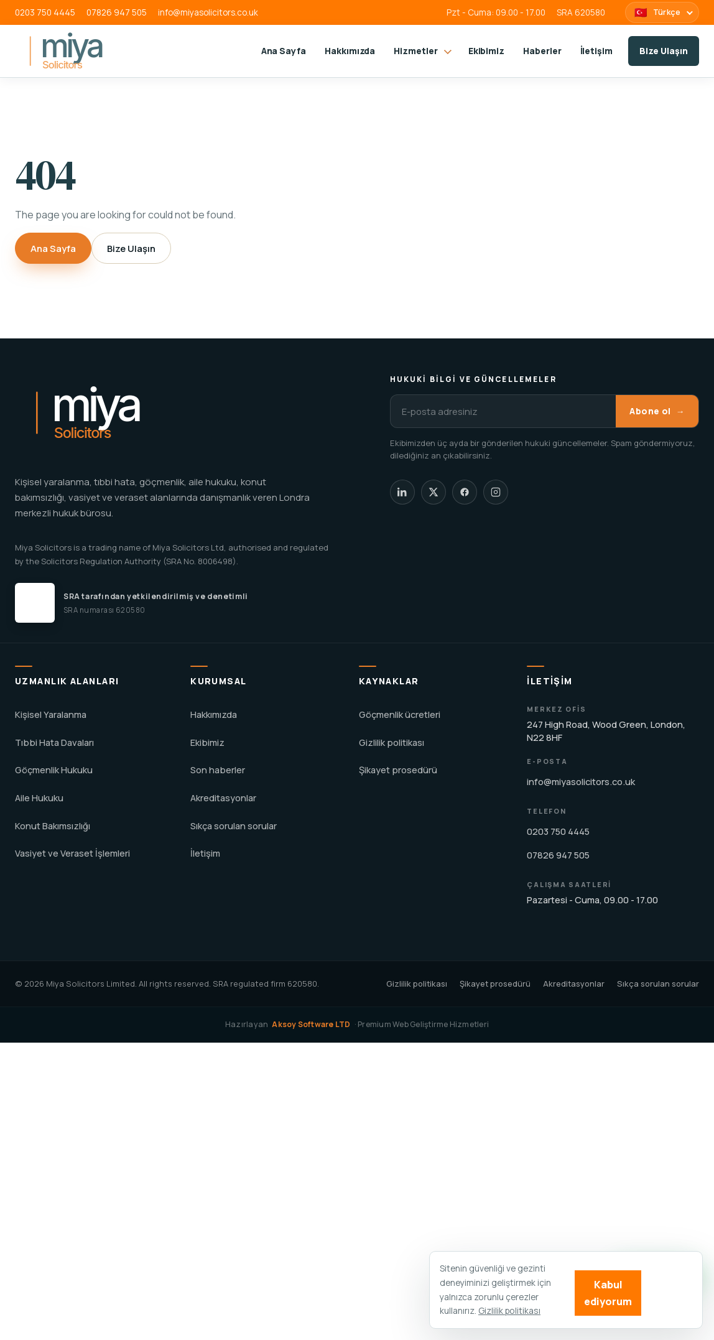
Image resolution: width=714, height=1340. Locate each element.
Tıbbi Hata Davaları (54, 742)
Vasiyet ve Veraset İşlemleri (72, 853)
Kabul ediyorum (608, 1293)
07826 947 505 (116, 12)
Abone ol (657, 411)
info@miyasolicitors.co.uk (208, 12)
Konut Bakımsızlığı (52, 826)
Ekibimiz (486, 51)
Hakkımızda (350, 51)
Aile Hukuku (39, 798)
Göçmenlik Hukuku (54, 770)
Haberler (542, 51)
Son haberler (217, 770)
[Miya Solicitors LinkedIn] (402, 492)
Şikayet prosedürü (398, 770)
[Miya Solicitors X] (433, 492)
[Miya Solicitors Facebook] (464, 492)
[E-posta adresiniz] (503, 411)
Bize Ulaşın (663, 51)
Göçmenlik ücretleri (399, 714)
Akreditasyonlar (223, 798)
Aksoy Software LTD (311, 1024)
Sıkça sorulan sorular (233, 826)
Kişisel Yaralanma (50, 714)
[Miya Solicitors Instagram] (495, 492)
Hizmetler (423, 51)
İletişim (596, 51)
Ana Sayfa (283, 51)
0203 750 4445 (45, 12)
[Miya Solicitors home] (89, 51)
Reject (669, 1292)
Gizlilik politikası (391, 742)
